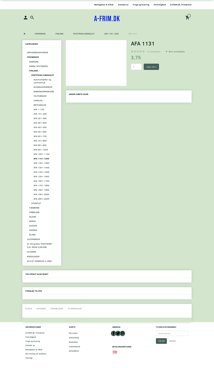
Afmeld (173, 341)
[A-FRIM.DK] (107, 18)
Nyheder (41, 308)
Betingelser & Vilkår (104, 4)
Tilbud (28, 308)
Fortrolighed (160, 4)
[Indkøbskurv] (188, 17)
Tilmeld (161, 341)
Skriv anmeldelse (176, 51)
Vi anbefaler (75, 308)
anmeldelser (154, 51)
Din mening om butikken (35, 353)
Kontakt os (123, 4)
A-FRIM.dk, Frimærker (181, 4)
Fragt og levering (141, 4)
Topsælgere (56, 308)
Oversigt (29, 358)
